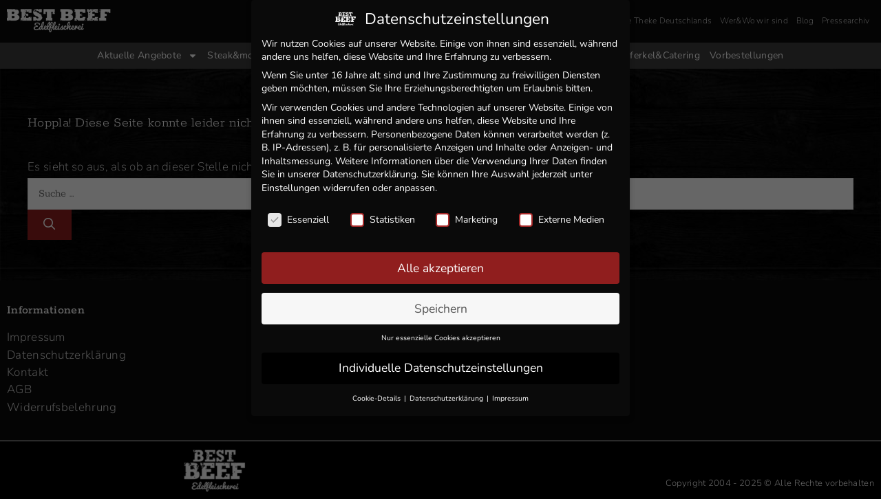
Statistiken (382, 215)
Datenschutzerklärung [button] (447, 394)
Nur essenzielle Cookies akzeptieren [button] (440, 334)
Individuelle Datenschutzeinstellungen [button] (441, 363)
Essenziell (298, 215)
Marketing (467, 215)
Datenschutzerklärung (369, 170)
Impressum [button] (510, 394)
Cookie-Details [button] (377, 394)
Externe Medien (561, 215)
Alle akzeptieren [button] (440, 263)
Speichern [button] (440, 304)
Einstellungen (291, 183)
